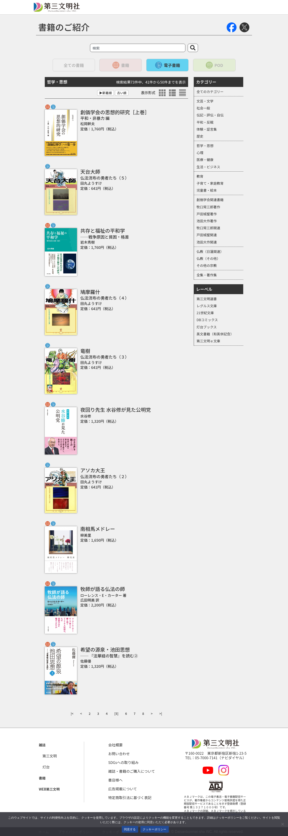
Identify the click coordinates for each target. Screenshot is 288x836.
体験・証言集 (207, 129)
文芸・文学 (205, 101)
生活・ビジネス (208, 166)
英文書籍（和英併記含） (215, 334)
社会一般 (203, 108)
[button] (41, 745)
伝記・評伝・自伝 (210, 115)
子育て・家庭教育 (210, 183)
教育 (200, 176)
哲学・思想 (205, 145)
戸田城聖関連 (207, 234)
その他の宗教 (207, 265)
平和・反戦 (205, 122)
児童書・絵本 (207, 190)
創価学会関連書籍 (210, 199)
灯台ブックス (207, 327)
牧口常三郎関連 (208, 227)
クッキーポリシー (154, 829)
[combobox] (137, 48)
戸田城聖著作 (207, 213)
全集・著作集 (207, 275)
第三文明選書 (207, 298)
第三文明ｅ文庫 (208, 340)
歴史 (200, 136)
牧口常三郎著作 (208, 206)
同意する (130, 829)
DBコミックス (207, 319)
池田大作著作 (207, 220)
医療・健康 (205, 159)
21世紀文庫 (205, 312)
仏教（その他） (208, 258)
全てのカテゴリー (210, 91)
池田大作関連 (207, 242)
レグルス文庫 (207, 305)
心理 (200, 152)
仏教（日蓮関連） (210, 251)
